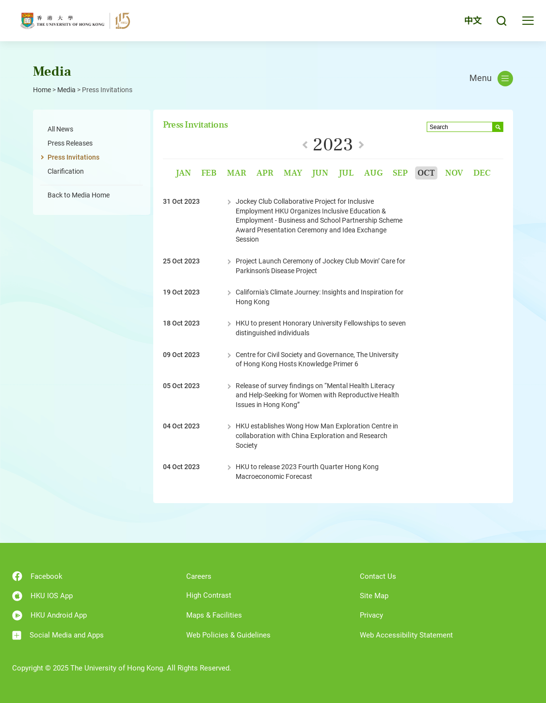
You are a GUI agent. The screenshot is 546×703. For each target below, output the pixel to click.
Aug (373, 173)
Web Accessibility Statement (406, 635)
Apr (265, 173)
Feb (209, 173)
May (293, 173)
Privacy (371, 615)
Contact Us (378, 576)
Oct (426, 173)
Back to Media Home (79, 195)
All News (60, 129)
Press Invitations (73, 157)
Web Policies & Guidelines (228, 635)
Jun (320, 173)
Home (42, 90)
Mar (236, 173)
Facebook (37, 576)
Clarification (66, 171)
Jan (183, 173)
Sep (400, 173)
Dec (482, 173)
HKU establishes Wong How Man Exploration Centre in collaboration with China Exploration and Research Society (317, 435)
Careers (198, 576)
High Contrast (208, 595)
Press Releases (70, 143)
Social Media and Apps (58, 635)
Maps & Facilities (214, 615)
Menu (491, 78)
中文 (473, 21)
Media (66, 90)
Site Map (374, 595)
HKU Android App (49, 615)
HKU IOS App (42, 596)
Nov (454, 173)
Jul (346, 173)
